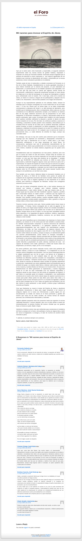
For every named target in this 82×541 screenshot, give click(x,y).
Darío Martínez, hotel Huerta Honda (29, 390)
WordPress (48, 534)
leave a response (29, 331)
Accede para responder (23, 361)
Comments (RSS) (45, 536)
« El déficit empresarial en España (26, 27)
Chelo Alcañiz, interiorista (26, 501)
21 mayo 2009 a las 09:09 (24, 448)
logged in (26, 527)
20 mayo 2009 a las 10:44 (24, 391)
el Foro (41, 12)
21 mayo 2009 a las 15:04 (24, 473)
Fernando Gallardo (23, 348)
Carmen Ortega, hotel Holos (26, 446)
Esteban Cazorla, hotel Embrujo (28, 472)
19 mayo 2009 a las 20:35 (24, 349)
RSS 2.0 (61, 329)
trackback (39, 331)
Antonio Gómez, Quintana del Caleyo (29, 366)
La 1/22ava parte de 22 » (57, 27)
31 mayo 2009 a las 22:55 (24, 502)
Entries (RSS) (35, 536)
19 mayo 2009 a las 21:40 (24, 367)
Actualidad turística (22, 329)
